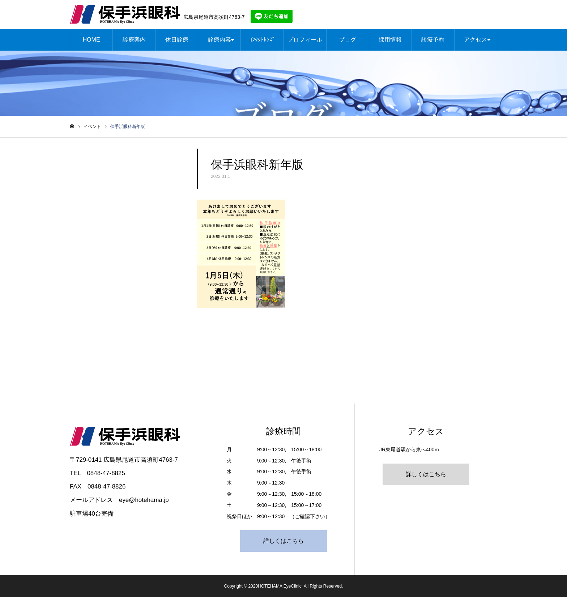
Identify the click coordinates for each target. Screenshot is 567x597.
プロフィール (304, 40)
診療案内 (134, 40)
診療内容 (219, 40)
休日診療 (176, 40)
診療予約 (432, 40)
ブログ (347, 40)
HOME (91, 40)
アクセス (475, 40)
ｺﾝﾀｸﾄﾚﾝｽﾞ (262, 40)
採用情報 (390, 40)
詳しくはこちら (283, 541)
